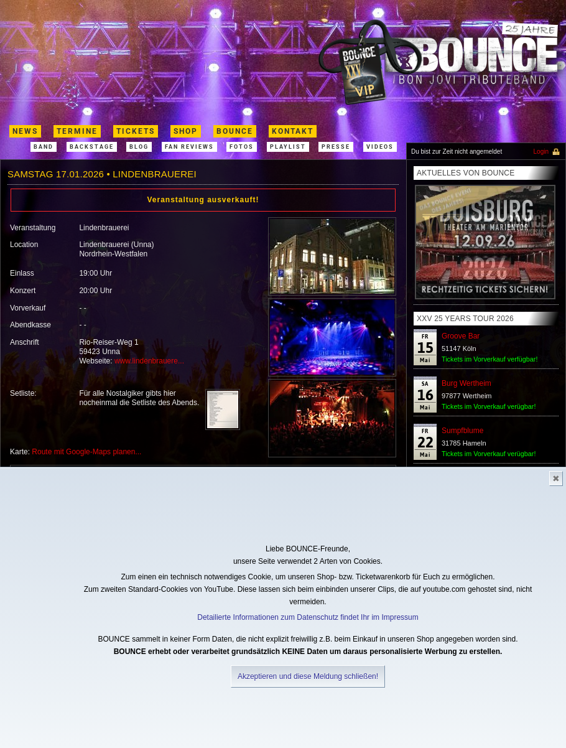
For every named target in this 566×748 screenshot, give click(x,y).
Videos (380, 147)
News (25, 131)
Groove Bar (461, 336)
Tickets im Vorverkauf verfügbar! (489, 359)
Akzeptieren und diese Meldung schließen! (308, 676)
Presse (336, 147)
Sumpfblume (462, 430)
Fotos (242, 147)
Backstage (92, 147)
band (43, 147)
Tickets (135, 131)
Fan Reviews (189, 147)
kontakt (292, 131)
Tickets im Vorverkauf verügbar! (489, 406)
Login (541, 151)
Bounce (234, 131)
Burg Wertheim (466, 383)
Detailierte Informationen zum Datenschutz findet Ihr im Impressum (307, 617)
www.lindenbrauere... (149, 361)
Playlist (288, 147)
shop (186, 131)
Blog (139, 147)
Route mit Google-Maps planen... (86, 451)
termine (77, 131)
